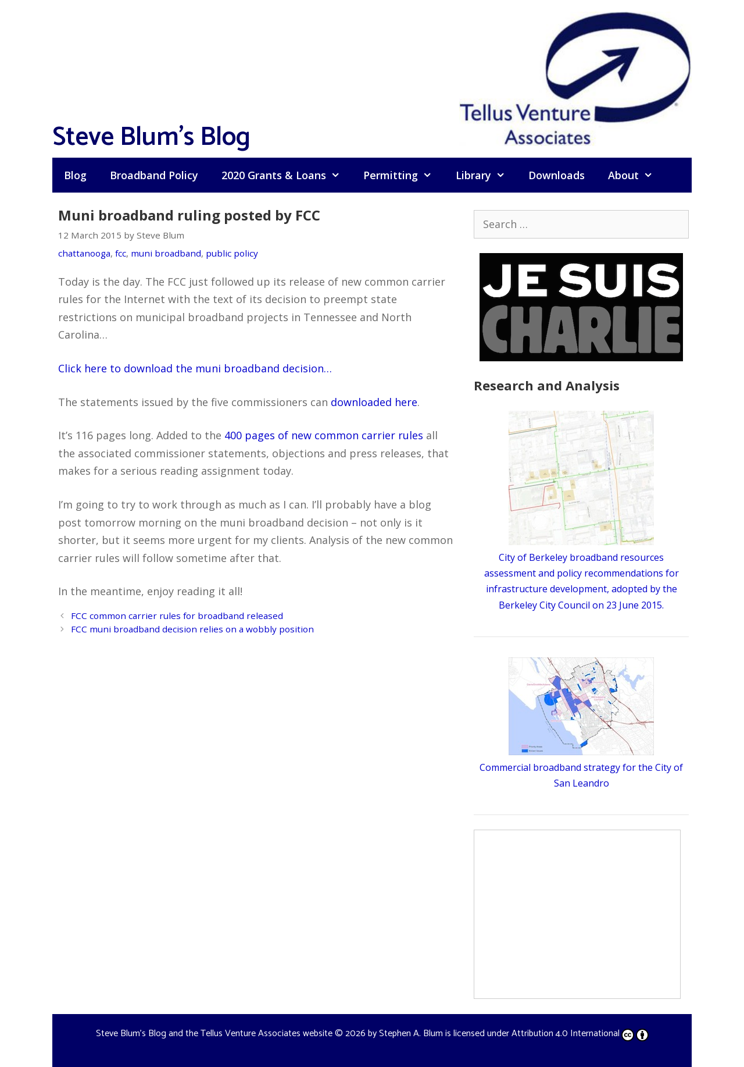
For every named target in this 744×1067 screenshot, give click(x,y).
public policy (232, 253)
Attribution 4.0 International (580, 1033)
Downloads (556, 175)
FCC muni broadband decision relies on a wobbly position (192, 629)
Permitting (403, 175)
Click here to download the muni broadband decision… (195, 368)
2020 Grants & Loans (286, 175)
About (636, 175)
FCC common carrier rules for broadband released (177, 615)
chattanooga (84, 253)
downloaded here (374, 402)
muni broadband (166, 253)
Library (486, 175)
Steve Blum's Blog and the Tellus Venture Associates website (214, 1033)
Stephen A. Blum (411, 1033)
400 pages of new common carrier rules (323, 435)
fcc (120, 253)
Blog (75, 175)
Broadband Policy (154, 175)
